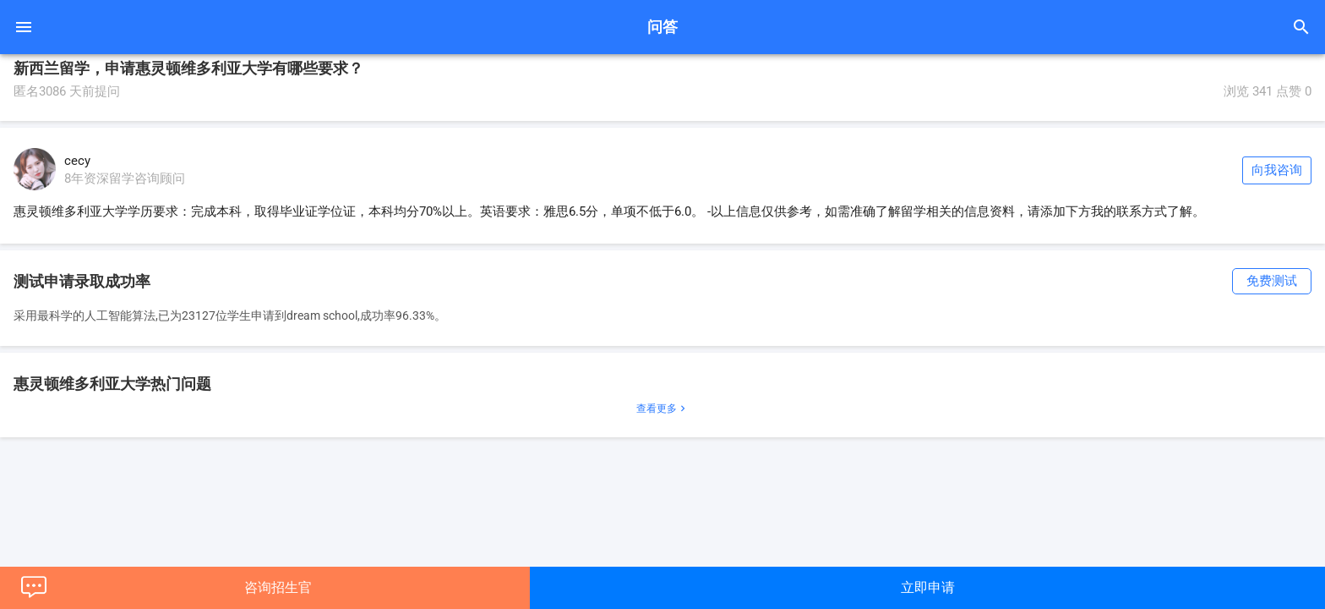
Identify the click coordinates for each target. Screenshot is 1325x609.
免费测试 (1271, 280)
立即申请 (928, 587)
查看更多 (662, 408)
